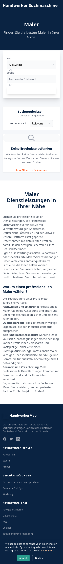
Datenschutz (9, 515)
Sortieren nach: (18, 123)
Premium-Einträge (13, 488)
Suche (10, 73)
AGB (5, 521)
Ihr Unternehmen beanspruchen (21, 482)
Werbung (8, 494)
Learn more (47, 550)
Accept (23, 558)
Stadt (10, 58)
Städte (6, 460)
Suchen (31, 90)
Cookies (7, 527)
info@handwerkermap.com (18, 533)
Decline (39, 558)
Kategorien (9, 454)
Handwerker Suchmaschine (30, 5)
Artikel (6, 466)
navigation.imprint (13, 509)
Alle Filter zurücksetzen (31, 170)
